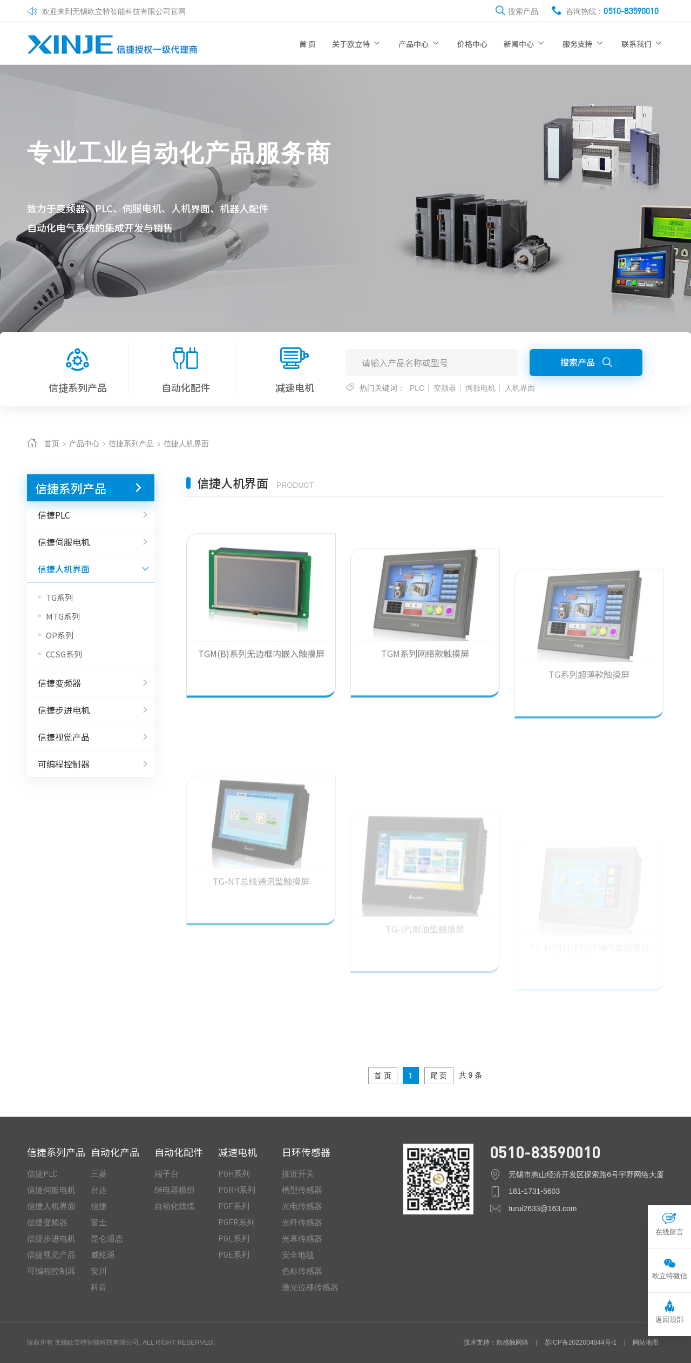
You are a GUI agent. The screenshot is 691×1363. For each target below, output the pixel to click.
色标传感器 (302, 1270)
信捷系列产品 (77, 368)
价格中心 (472, 43)
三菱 (99, 1173)
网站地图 (646, 1342)
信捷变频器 (91, 682)
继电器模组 (174, 1189)
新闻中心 (525, 43)
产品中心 (419, 43)
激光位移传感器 (310, 1286)
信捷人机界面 (186, 443)
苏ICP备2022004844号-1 (581, 1342)
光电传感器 (302, 1205)
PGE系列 (233, 1254)
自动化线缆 (174, 1205)
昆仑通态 (107, 1238)
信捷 (99, 1205)
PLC (417, 388)
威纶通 (103, 1254)
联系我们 (642, 43)
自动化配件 (186, 368)
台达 (99, 1189)
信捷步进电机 (91, 709)
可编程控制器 (91, 763)
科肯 (99, 1286)
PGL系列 (233, 1238)
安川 (99, 1270)
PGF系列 (233, 1205)
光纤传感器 (302, 1222)
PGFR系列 (236, 1222)
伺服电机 (480, 388)
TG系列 (59, 597)
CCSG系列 (64, 654)
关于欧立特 (357, 43)
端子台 (166, 1173)
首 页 (307, 43)
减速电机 (294, 368)
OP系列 (59, 635)
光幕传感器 (302, 1238)
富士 (99, 1222)
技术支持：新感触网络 (496, 1342)
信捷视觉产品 (91, 736)
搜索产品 (586, 361)
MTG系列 (63, 616)
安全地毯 (298, 1254)
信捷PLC (91, 514)
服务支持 (584, 43)
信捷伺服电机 (91, 541)
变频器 (444, 388)
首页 (51, 443)
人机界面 (520, 388)
